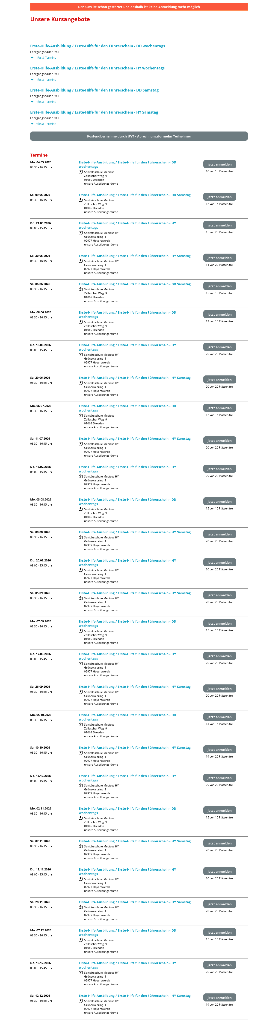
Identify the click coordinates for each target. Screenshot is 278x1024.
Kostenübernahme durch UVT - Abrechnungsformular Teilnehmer (139, 136)
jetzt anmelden (220, 164)
